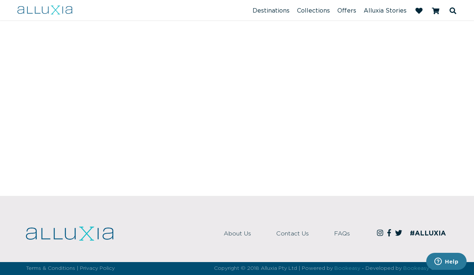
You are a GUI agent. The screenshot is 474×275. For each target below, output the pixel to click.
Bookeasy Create (425, 268)
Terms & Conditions (50, 268)
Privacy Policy (97, 268)
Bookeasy (347, 268)
